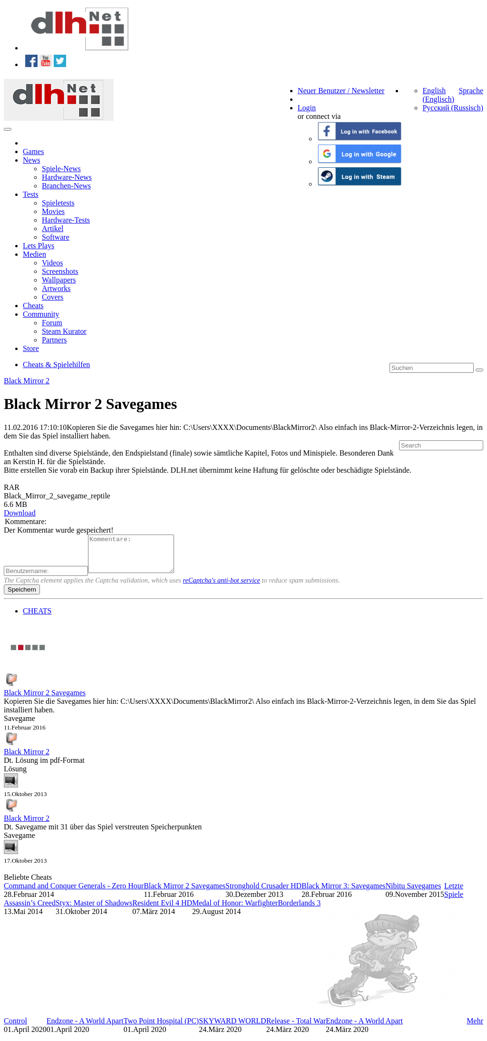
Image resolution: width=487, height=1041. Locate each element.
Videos (52, 263)
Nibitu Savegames (413, 893)
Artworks (56, 288)
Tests (31, 194)
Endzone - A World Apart (85, 1028)
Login (307, 108)
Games (33, 151)
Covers (52, 297)
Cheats (33, 306)
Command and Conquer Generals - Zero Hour (74, 893)
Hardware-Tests (66, 220)
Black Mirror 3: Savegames (343, 893)
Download (20, 513)
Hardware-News (67, 177)
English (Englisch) (438, 95)
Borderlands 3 (299, 910)
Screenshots (60, 271)
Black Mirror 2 (26, 381)
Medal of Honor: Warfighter (235, 910)
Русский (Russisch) (452, 108)
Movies (53, 211)
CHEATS (37, 618)
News (31, 160)
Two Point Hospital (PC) (161, 1028)
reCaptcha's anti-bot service (221, 587)
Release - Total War (296, 1028)
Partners (54, 340)
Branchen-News (66, 186)
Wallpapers (59, 280)
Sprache (470, 91)
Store (31, 348)
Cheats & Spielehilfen (56, 364)
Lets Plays (38, 246)
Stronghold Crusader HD (263, 893)
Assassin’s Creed (30, 910)
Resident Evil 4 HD (162, 910)
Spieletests (58, 203)
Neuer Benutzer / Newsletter (341, 91)
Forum (52, 323)
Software (55, 237)
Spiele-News (61, 169)
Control (15, 1028)
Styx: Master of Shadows (94, 910)
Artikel (52, 228)
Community (41, 314)
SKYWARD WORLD (232, 1028)
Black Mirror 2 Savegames (45, 700)
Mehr (475, 1028)
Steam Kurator (64, 331)
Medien (34, 254)
